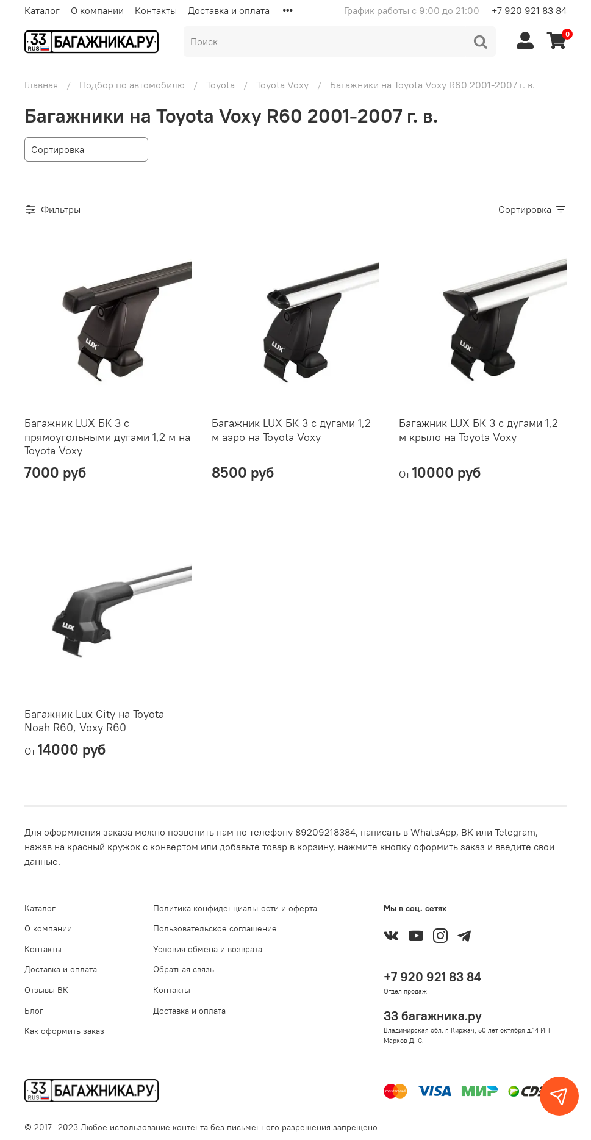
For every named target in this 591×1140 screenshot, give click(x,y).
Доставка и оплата (229, 10)
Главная (41, 85)
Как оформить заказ (64, 1030)
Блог (33, 1010)
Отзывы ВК (46, 989)
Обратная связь (183, 969)
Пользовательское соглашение (215, 928)
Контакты (156, 10)
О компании (97, 10)
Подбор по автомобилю (132, 85)
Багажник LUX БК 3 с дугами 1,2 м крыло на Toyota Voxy (478, 430)
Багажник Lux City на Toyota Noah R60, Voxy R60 (94, 721)
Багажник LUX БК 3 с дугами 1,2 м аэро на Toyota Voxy (291, 430)
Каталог (42, 10)
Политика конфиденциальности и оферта (235, 908)
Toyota (220, 85)
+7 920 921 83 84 (529, 10)
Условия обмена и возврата (207, 949)
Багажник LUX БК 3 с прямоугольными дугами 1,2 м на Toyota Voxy (107, 436)
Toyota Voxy (282, 85)
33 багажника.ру (433, 1016)
